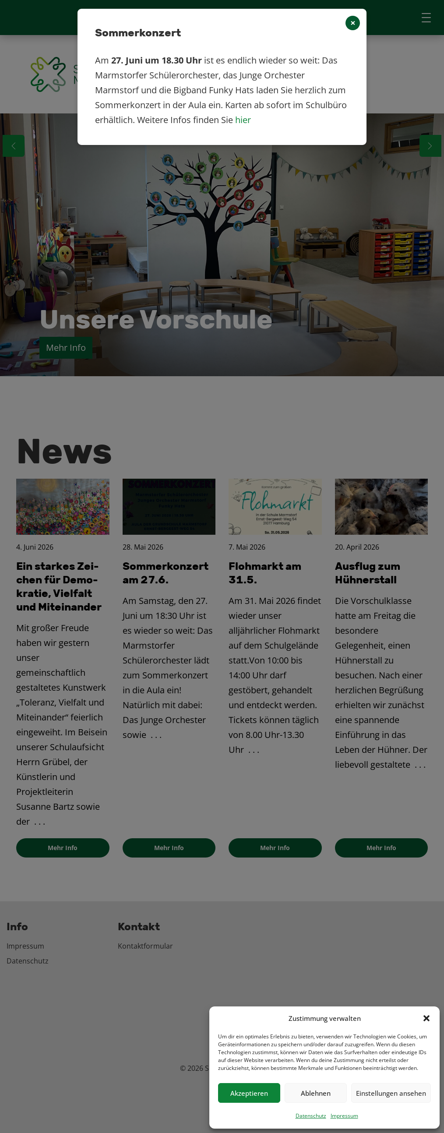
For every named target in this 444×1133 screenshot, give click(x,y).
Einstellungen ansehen (391, 1093)
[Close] (352, 23)
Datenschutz (311, 1115)
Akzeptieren (249, 1093)
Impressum (344, 1115)
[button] (426, 1018)
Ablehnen (316, 1093)
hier (243, 120)
